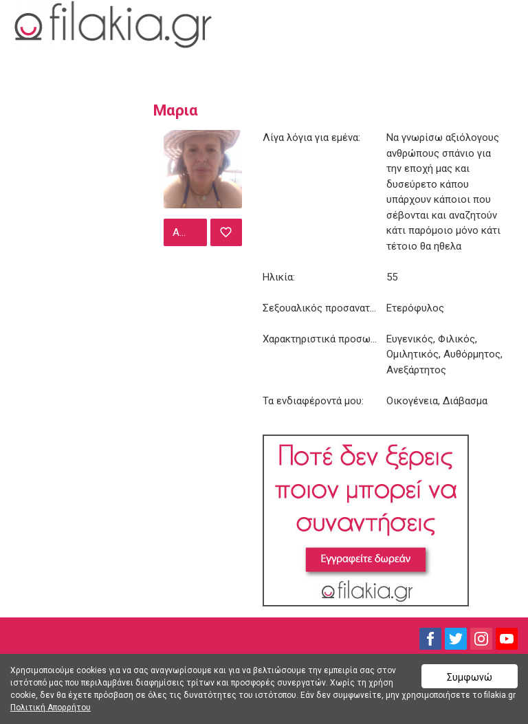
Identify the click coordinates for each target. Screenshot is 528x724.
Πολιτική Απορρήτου (50, 707)
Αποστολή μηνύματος (188, 232)
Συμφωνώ (469, 677)
